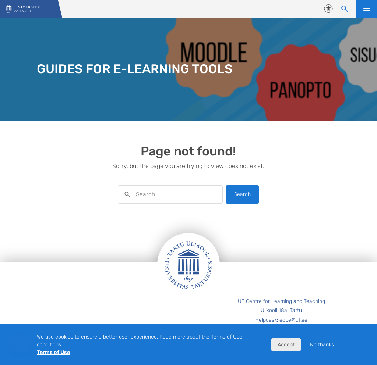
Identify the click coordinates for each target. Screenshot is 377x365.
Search (242, 194)
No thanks (322, 344)
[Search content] (344, 9)
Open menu (366, 9)
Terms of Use (53, 352)
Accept (286, 344)
